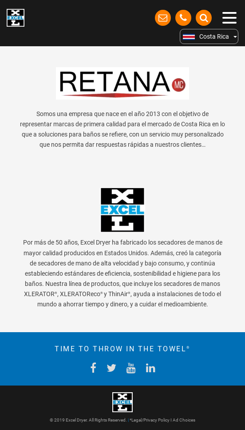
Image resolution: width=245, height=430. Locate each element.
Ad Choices (184, 420)
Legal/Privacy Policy (150, 420)
